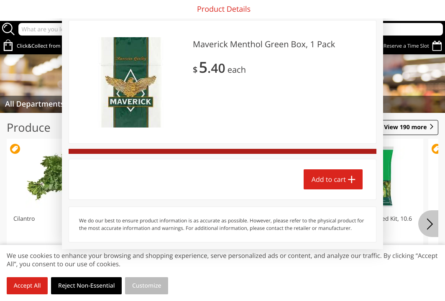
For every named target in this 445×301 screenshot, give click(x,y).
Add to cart (329, 179)
